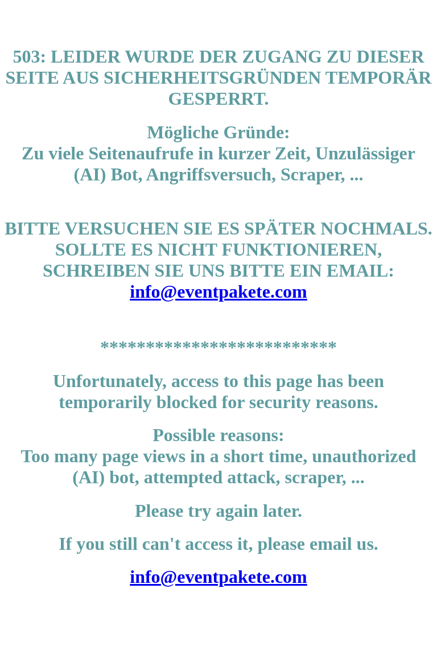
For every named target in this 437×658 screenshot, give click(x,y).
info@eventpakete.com (218, 291)
